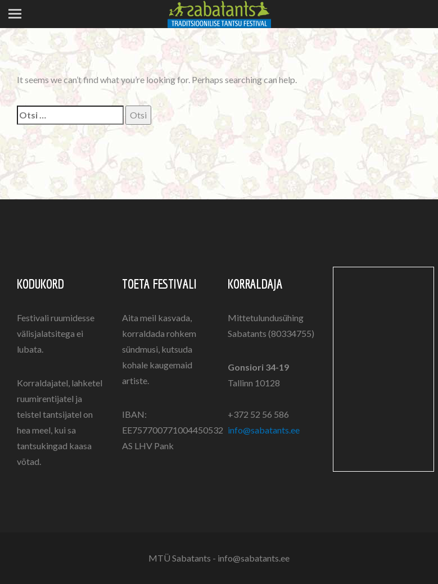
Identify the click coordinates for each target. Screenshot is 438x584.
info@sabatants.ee (264, 430)
